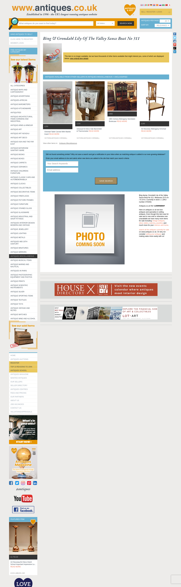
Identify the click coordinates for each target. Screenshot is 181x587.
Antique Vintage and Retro (20, 309)
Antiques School (18, 370)
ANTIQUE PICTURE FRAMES (22, 200)
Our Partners (17, 397)
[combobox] (105, 23)
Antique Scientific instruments (19, 286)
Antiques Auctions (19, 359)
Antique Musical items (21, 260)
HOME (13, 355)
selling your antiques (153, 234)
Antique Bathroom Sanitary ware (19, 149)
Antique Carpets (18, 163)
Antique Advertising (20, 96)
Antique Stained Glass (21, 208)
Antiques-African (18, 100)
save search (106, 181)
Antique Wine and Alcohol (22, 319)
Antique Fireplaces (19, 196)
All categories (17, 86)
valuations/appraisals (21, 412)
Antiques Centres (19, 389)
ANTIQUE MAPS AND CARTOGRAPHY (18, 91)
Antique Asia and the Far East (22, 143)
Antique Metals (17, 237)
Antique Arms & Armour (21, 125)
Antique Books (17, 154)
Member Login (17, 43)
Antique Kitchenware (20, 108)
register (14, 363)
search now (126, 23)
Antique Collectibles (20, 188)
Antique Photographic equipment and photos (21, 276)
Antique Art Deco (18, 138)
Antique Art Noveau (19, 134)
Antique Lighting (18, 233)
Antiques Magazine (19, 374)
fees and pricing (18, 393)
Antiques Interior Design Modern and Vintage (22, 224)
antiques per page (150, 21)
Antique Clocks (17, 184)
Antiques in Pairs (18, 271)
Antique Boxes (17, 159)
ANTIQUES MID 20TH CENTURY (18, 243)
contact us (15, 408)
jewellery (159, 223)
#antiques (23, 489)
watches (152, 223)
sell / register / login (151, 12)
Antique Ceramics (18, 167)
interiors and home (161, 225)
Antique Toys (16, 304)
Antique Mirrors (18, 252)
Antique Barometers (20, 104)
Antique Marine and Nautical (19, 265)
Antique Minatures (19, 248)
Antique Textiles (18, 300)
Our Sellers (16, 382)
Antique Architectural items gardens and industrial (21, 119)
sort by (144, 25)
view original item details (79, 58)
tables (146, 223)
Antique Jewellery (19, 229)
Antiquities (15, 113)
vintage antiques (158, 221)
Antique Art (16, 129)
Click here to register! (21, 39)
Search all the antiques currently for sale (154, 230)
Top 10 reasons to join (21, 367)
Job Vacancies (17, 404)
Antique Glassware (19, 212)
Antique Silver (17, 292)
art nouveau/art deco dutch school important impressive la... (23, 564)
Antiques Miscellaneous (22, 256)
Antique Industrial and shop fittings (21, 218)
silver (141, 223)
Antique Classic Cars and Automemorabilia (22, 178)
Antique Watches (18, 315)
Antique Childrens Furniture (19, 172)
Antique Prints (17, 281)
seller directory (18, 385)
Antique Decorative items (22, 192)
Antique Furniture (19, 204)
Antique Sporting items (21, 296)
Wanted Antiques (18, 378)
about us (14, 400)
